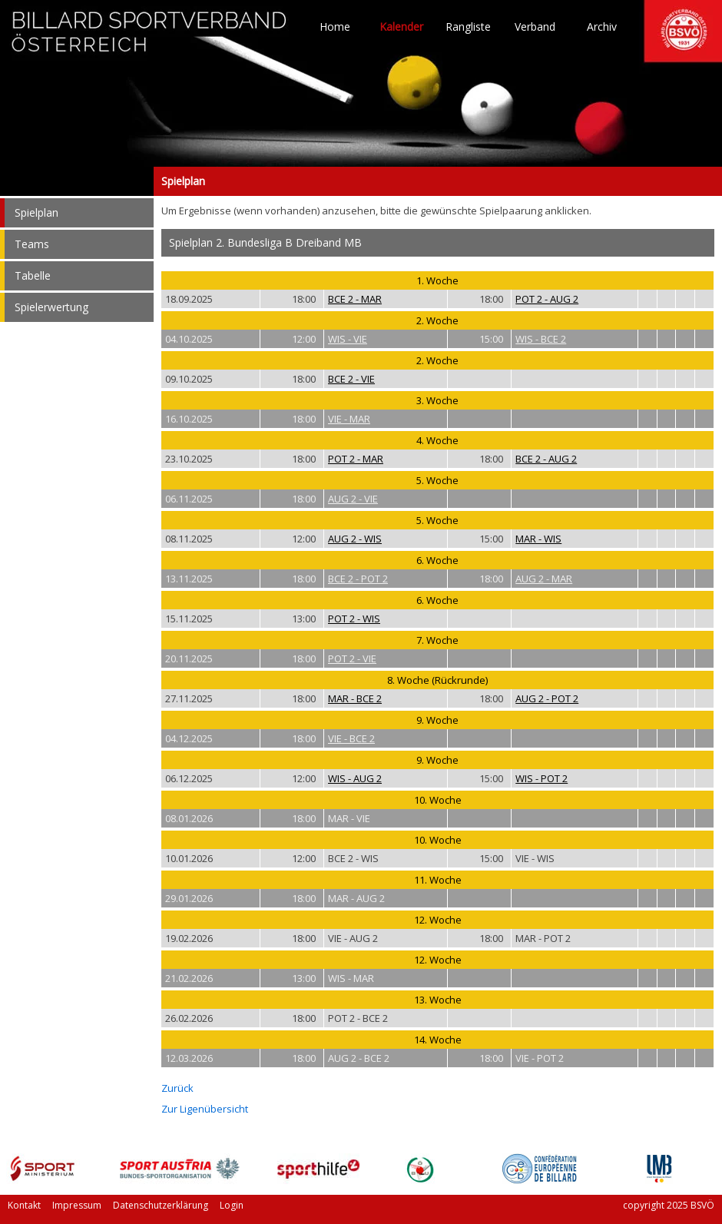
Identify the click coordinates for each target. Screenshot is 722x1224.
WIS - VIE (347, 339)
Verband (535, 27)
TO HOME (150, 38)
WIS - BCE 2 (540, 339)
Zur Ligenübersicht (204, 1109)
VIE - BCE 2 (351, 738)
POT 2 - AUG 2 (546, 299)
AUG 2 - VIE (353, 499)
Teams (32, 244)
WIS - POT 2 (541, 778)
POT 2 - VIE (352, 658)
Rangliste (468, 27)
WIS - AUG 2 (355, 778)
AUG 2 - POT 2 (546, 698)
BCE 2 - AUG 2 (546, 459)
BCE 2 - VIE (351, 379)
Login (231, 1205)
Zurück (177, 1088)
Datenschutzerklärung (160, 1205)
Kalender (401, 27)
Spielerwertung (51, 307)
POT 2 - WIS (354, 618)
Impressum (76, 1205)
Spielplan (77, 181)
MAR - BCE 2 (355, 698)
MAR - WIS (538, 539)
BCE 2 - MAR (355, 299)
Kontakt (24, 1205)
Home (335, 27)
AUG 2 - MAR (543, 578)
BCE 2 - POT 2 (358, 578)
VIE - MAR (349, 419)
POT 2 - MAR (355, 459)
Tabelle (33, 275)
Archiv (602, 27)
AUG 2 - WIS (355, 539)
